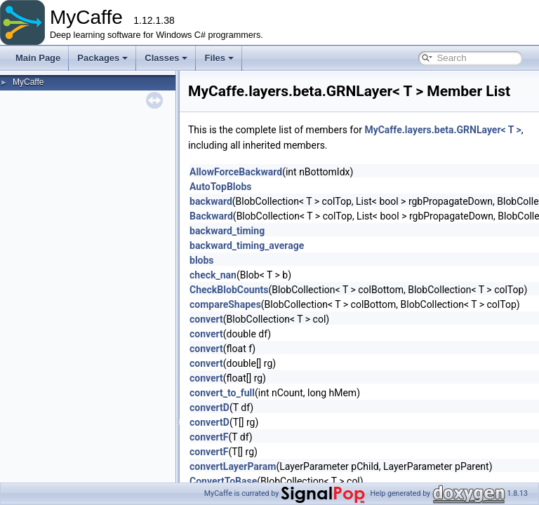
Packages (102, 58)
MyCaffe (28, 82)
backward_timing (227, 230)
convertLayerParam (232, 466)
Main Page (37, 58)
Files (219, 58)
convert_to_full (222, 392)
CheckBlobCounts (228, 289)
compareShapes (225, 304)
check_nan (213, 275)
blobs (201, 260)
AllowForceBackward (235, 171)
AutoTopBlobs (220, 186)
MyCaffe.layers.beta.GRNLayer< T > (442, 129)
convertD (209, 407)
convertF (209, 437)
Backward (211, 216)
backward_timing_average (246, 245)
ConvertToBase (223, 481)
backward (210, 201)
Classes (166, 58)
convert (206, 319)
